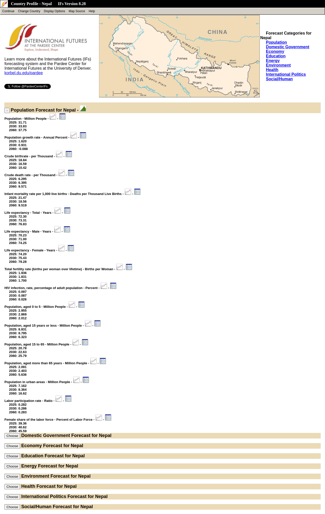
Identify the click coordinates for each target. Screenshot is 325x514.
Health (272, 70)
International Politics (286, 74)
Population (276, 42)
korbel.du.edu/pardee (23, 73)
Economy (275, 51)
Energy (273, 60)
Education (275, 56)
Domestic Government (287, 47)
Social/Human (279, 79)
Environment (278, 65)
